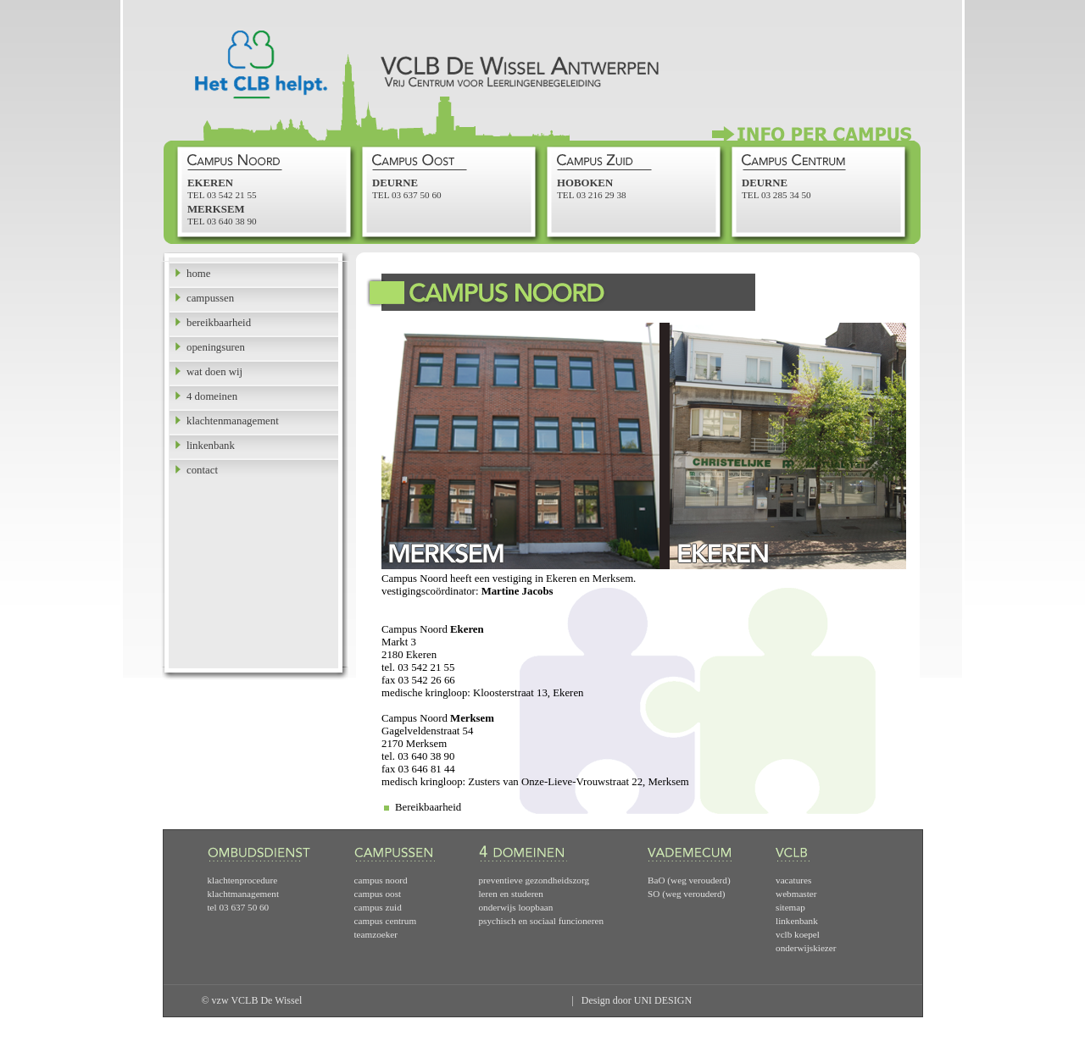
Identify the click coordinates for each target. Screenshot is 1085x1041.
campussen (210, 298)
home (198, 274)
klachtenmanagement (232, 421)
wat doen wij (214, 372)
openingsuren (215, 347)
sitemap (790, 907)
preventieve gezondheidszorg (534, 880)
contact (202, 470)
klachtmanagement (244, 894)
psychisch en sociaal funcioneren (541, 921)
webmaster (796, 894)
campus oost (378, 894)
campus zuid (378, 907)
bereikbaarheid (218, 323)
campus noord (381, 880)
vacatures (793, 880)
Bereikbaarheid (428, 807)
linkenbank (210, 445)
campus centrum (385, 921)
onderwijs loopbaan (516, 907)
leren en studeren (511, 894)
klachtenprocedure (243, 880)
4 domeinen (211, 396)
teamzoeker (376, 934)
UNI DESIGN (663, 1000)
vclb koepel (798, 934)
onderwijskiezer (806, 948)
